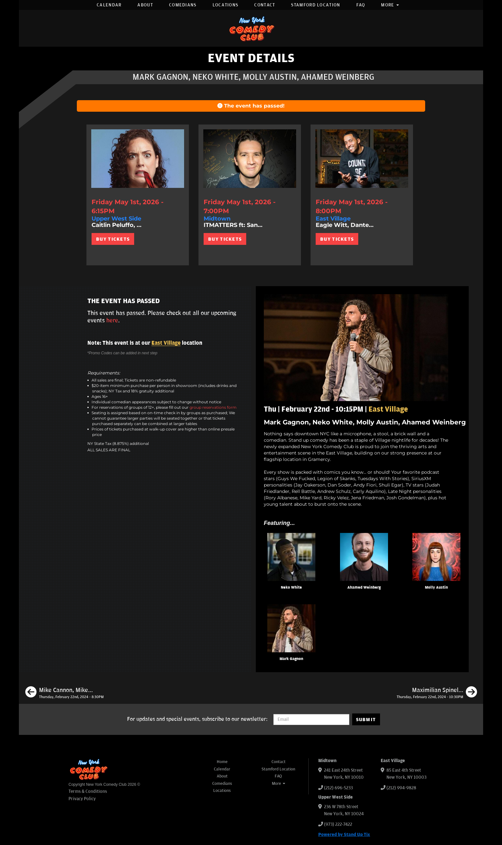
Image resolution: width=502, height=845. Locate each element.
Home (222, 761)
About (145, 5)
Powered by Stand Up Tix (344, 834)
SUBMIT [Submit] (366, 719)
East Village (166, 343)
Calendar (109, 5)
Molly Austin (436, 587)
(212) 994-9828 (401, 788)
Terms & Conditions (88, 791)
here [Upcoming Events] (112, 320)
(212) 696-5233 (338, 788)
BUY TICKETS (113, 239)
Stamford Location (315, 5)
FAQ (360, 5)
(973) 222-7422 (338, 824)
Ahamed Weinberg (364, 587)
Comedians (183, 5)
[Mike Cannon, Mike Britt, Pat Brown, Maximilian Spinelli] (64, 693)
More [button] (390, 5)
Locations (226, 5)
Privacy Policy (82, 798)
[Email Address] (311, 719)
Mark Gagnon (291, 658)
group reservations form (213, 407)
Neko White (291, 587)
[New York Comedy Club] (251, 28)
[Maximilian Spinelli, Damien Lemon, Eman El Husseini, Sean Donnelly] (437, 693)
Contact (264, 5)
